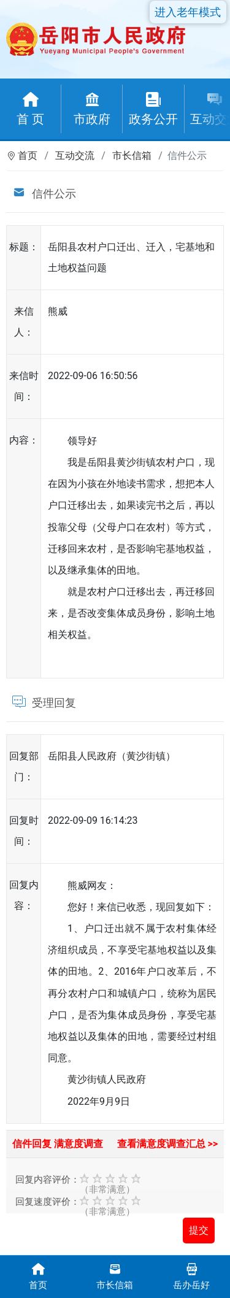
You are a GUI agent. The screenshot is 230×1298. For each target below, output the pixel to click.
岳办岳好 (191, 1276)
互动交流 (74, 155)
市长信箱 (131, 155)
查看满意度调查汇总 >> (167, 1144)
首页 (27, 155)
